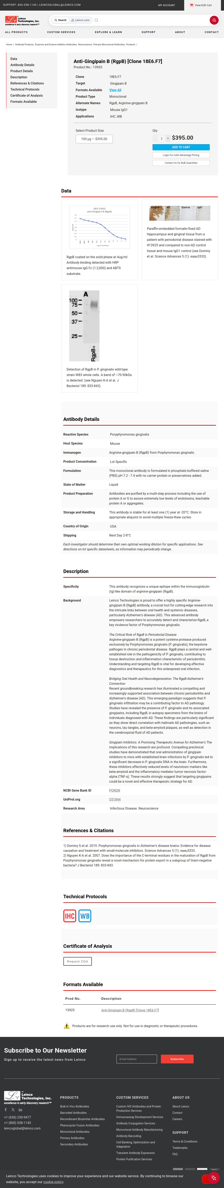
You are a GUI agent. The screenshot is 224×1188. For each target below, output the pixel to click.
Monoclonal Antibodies (75, 1131)
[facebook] (5, 1109)
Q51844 (115, 799)
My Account (166, 5)
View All (115, 90)
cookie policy (53, 1182)
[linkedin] (20, 1109)
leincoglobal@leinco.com (22, 1128)
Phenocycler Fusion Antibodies (79, 1125)
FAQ (174, 1154)
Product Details (21, 71)
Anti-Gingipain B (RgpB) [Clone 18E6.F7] (130, 1010)
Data (13, 59)
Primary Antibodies (72, 1138)
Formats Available (23, 102)
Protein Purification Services (134, 1159)
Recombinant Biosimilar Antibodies (82, 1119)
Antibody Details (22, 65)
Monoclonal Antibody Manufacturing (139, 1129)
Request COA (77, 961)
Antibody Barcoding (128, 1136)
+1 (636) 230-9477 (17, 1117)
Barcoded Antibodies (73, 1112)
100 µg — (94, 138)
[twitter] (13, 1109)
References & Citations (27, 83)
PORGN (114, 790)
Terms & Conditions (184, 1141)
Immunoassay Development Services (139, 1117)
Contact (177, 1112)
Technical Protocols (24, 89)
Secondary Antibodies (74, 1144)
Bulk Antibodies (74, 1106)
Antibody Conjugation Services (135, 1123)
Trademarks (179, 1147)
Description (18, 77)
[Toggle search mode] (72, 20)
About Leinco (180, 1106)
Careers (177, 1119)
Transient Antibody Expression (135, 1153)
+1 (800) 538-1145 (17, 1123)
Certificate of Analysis (26, 95)
